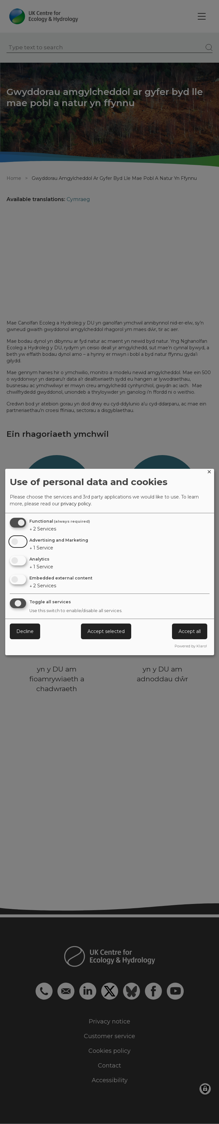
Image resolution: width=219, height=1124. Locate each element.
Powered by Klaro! (191, 646)
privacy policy (76, 504)
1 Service (41, 548)
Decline (25, 631)
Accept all (190, 631)
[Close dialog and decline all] (209, 473)
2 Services (42, 529)
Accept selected (106, 631)
